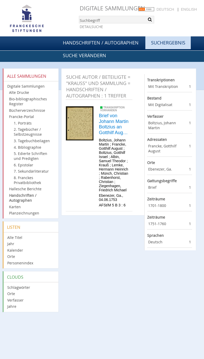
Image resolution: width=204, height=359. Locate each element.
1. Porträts (23, 123)
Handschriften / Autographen (101, 43)
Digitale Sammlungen (112, 8)
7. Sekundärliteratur (31, 171)
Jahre (11, 306)
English (189, 9)
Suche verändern (84, 55)
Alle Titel (14, 237)
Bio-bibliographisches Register (28, 101)
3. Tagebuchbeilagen (32, 140)
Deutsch (165, 9)
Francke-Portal (21, 116)
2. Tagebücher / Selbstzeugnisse (28, 132)
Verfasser (15, 300)
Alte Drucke (19, 92)
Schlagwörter (18, 287)
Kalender (15, 250)
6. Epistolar (23, 164)
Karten (15, 206)
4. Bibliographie (27, 147)
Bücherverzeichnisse (27, 110)
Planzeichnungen (24, 213)
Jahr (10, 243)
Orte (11, 256)
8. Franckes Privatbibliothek (27, 180)
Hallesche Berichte (25, 188)
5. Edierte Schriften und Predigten (30, 156)
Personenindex (20, 262)
